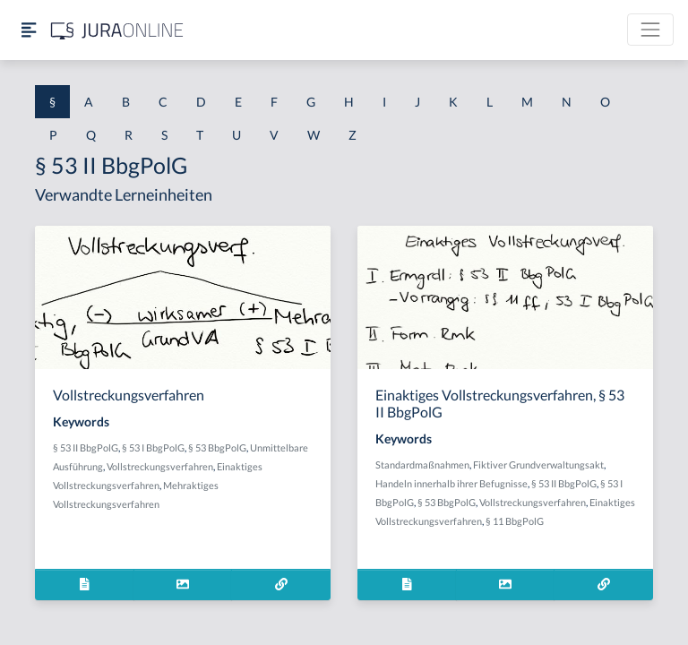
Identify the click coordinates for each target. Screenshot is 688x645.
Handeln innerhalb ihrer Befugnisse (451, 483)
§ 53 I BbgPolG (153, 447)
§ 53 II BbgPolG (85, 447)
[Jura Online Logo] (117, 30)
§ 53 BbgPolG (217, 447)
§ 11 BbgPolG (515, 521)
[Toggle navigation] (650, 29)
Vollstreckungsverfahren (160, 466)
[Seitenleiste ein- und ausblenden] (28, 30)
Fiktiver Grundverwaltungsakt (538, 464)
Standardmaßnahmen (422, 464)
